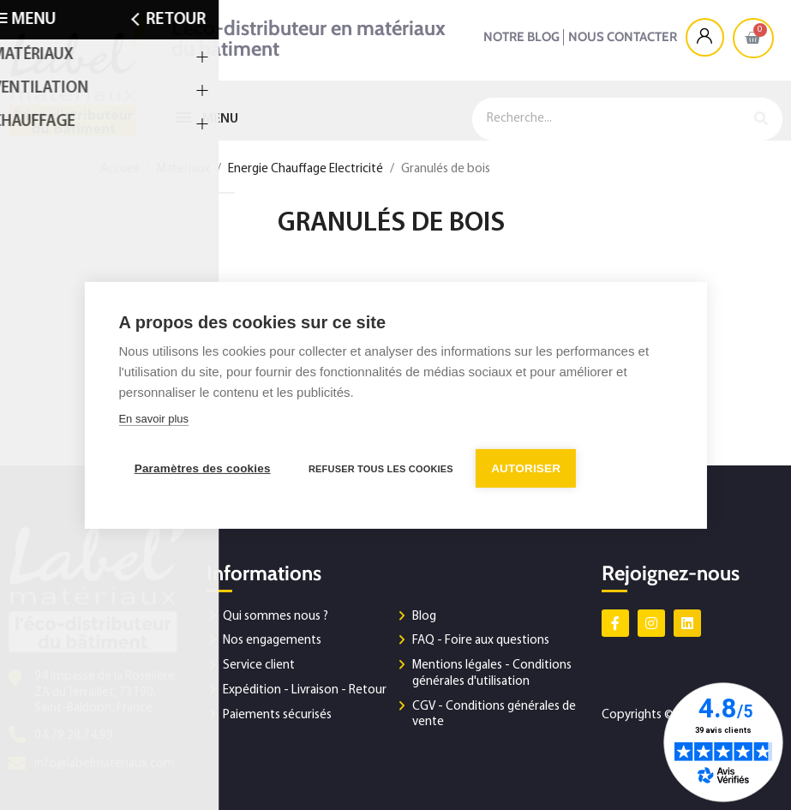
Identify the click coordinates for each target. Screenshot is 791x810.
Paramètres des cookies (202, 467)
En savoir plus (153, 419)
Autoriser (528, 467)
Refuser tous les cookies (381, 468)
